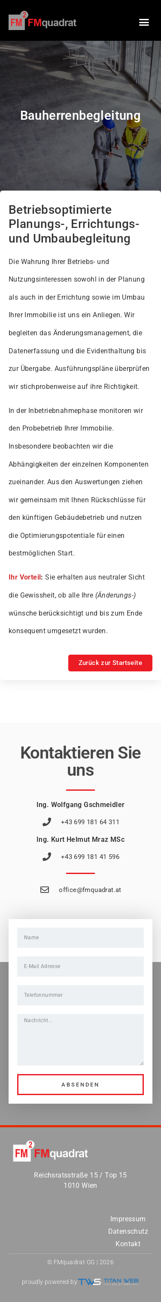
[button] (144, 22)
